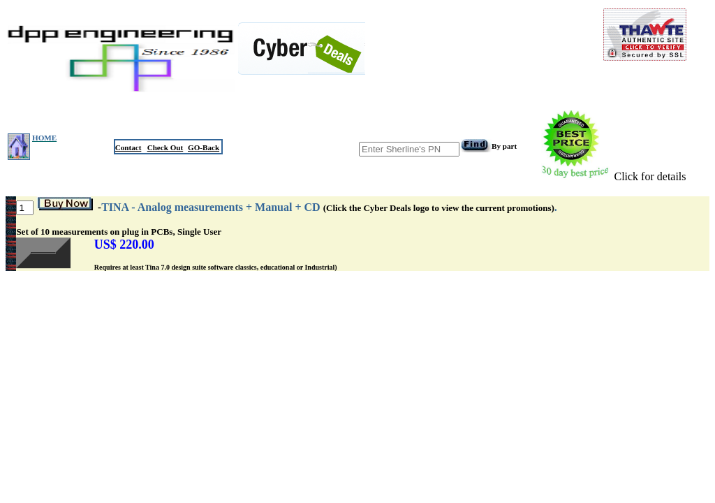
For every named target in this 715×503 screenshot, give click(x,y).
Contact (128, 147)
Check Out (165, 147)
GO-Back (203, 147)
